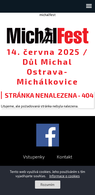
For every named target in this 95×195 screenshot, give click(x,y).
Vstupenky (34, 156)
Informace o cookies (64, 176)
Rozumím (47, 185)
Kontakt (64, 156)
